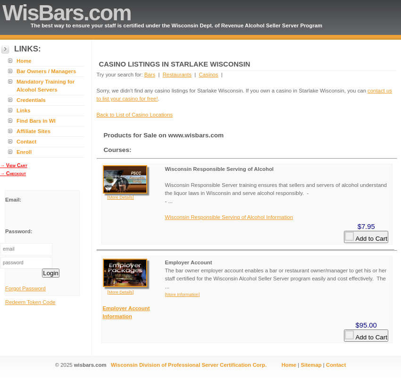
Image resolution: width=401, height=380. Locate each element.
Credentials (31, 100)
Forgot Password (25, 288)
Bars (149, 74)
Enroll (24, 152)
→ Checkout (13, 173)
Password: (18, 231)
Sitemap (311, 365)
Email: (13, 200)
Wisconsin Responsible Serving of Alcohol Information (229, 217)
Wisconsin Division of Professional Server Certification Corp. (189, 365)
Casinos (208, 74)
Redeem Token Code (30, 302)
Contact (26, 141)
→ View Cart (13, 165)
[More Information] (182, 294)
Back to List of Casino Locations (135, 115)
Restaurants (177, 74)
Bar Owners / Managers (46, 71)
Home (24, 61)
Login (50, 273)
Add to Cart (366, 237)
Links (24, 110)
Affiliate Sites (33, 131)
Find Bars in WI (36, 121)
